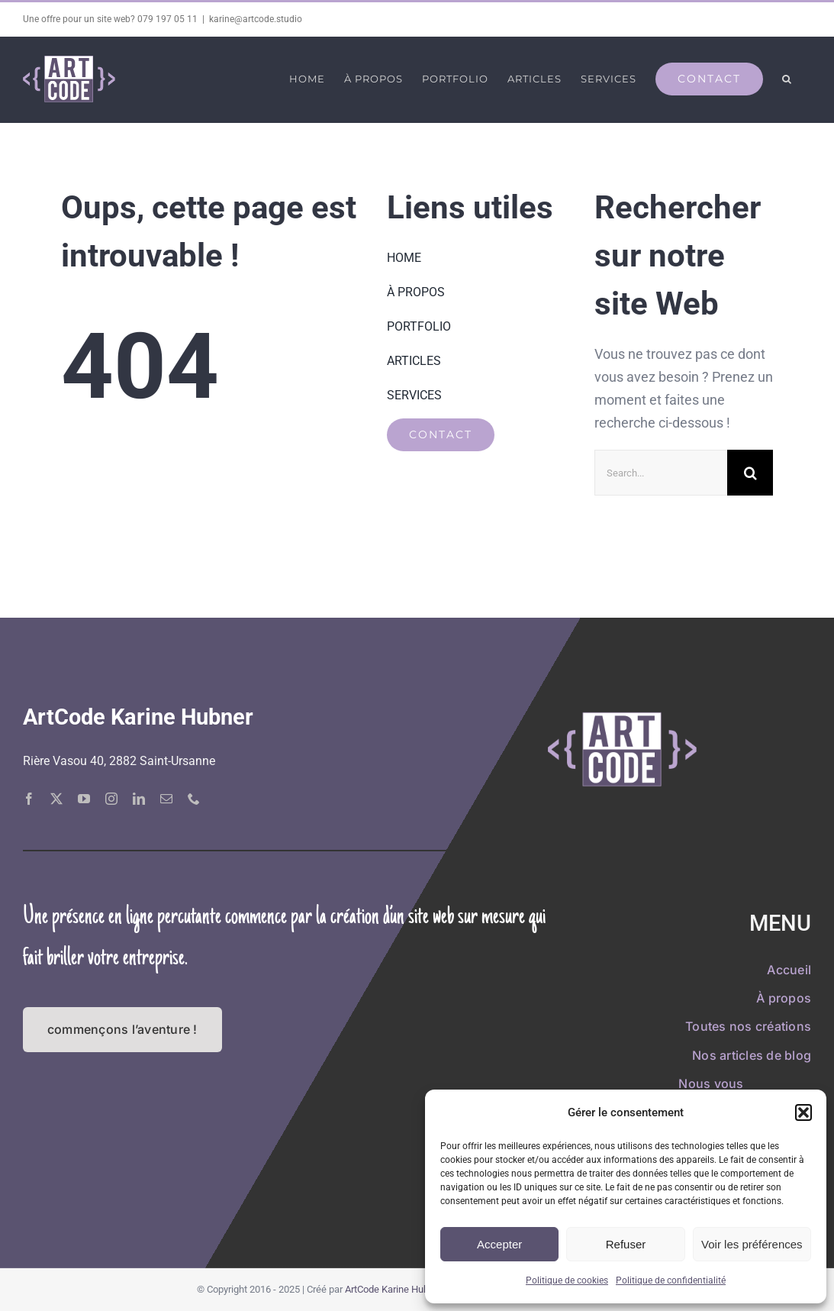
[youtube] (84, 798)
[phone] (194, 798)
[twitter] (56, 798)
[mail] (166, 798)
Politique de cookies (567, 1280)
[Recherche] (750, 473)
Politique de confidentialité (671, 1280)
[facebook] (29, 798)
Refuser (626, 1244)
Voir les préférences (752, 1244)
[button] (803, 1112)
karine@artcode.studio (255, 19)
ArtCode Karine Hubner (394, 1289)
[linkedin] (139, 798)
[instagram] (111, 798)
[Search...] (660, 473)
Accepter (499, 1244)
